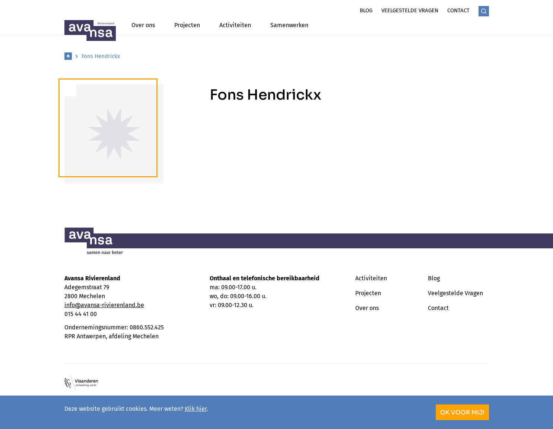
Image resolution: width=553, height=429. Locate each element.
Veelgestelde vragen (409, 10)
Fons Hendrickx (101, 56)
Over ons (143, 25)
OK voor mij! (462, 412)
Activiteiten (235, 25)
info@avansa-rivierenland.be (104, 305)
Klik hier (196, 408)
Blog (366, 10)
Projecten (187, 25)
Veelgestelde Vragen (455, 293)
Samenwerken (289, 25)
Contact (458, 10)
